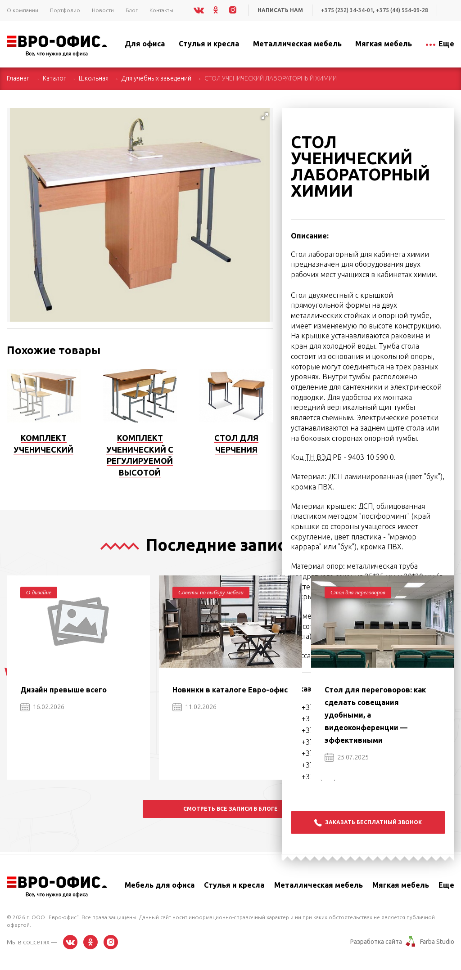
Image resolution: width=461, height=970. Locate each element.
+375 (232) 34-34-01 (347, 10)
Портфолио (65, 10)
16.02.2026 (42, 706)
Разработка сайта (376, 941)
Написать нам (280, 10)
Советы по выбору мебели (211, 592)
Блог (132, 10)
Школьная (93, 78)
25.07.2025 (347, 757)
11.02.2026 (194, 706)
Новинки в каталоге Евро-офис (230, 690)
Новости (103, 10)
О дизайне (38, 592)
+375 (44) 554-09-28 (402, 10)
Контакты (161, 10)
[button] (265, 116)
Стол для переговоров (357, 592)
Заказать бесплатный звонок (368, 822)
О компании (22, 10)
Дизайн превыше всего (63, 690)
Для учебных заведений (156, 78)
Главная (18, 78)
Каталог (54, 78)
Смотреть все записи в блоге (230, 809)
